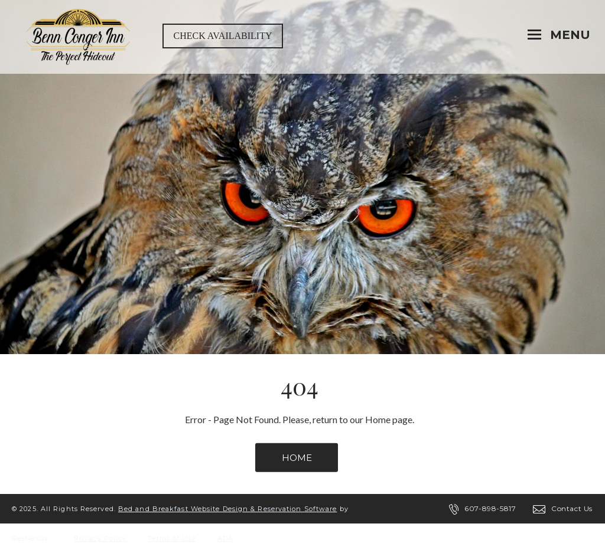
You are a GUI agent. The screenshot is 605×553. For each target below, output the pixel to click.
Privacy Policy (100, 538)
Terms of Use (172, 538)
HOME (297, 457)
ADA (225, 538)
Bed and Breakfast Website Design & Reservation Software (227, 509)
